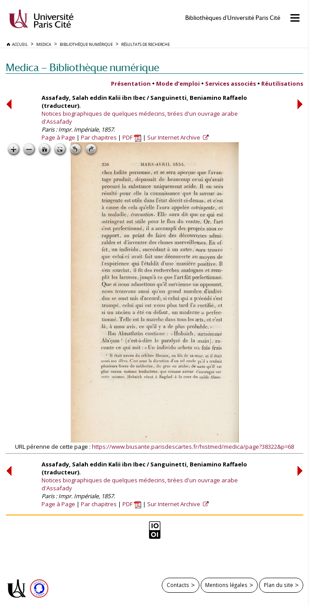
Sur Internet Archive (174, 137)
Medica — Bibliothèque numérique (82, 67)
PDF (131, 137)
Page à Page (58, 137)
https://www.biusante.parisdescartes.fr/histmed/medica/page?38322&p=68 (193, 447)
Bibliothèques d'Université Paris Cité (232, 18)
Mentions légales (226, 584)
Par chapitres (99, 137)
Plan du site (278, 584)
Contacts (178, 584)
